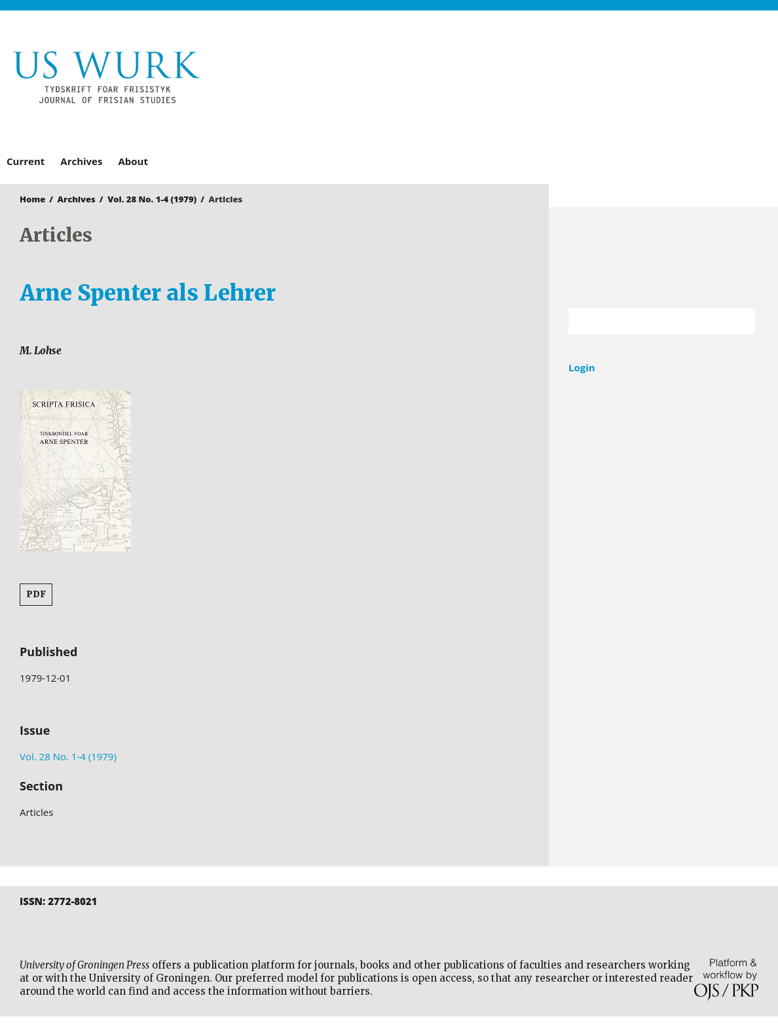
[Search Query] (645, 321)
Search (738, 321)
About (133, 161)
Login (581, 367)
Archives (81, 161)
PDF (36, 594)
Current (26, 161)
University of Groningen (663, 257)
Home (32, 199)
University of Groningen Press (580, 79)
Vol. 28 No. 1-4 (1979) (151, 199)
